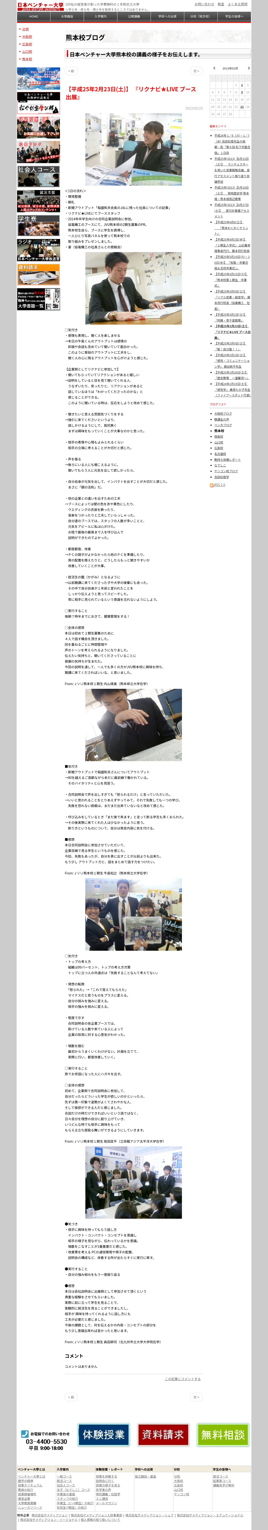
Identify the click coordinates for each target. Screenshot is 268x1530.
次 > (196, 71)
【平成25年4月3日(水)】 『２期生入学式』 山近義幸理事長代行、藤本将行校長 (232, 245)
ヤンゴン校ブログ (226, 471)
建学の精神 (25, 1481)
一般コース (64, 1476)
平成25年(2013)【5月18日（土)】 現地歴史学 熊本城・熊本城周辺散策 (231, 193)
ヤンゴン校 (181, 1494)
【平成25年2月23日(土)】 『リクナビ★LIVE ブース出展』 (232, 332)
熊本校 (27, 59)
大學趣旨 (67, 16)
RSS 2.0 (217, 484)
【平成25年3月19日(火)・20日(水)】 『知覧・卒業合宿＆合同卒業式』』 (232, 262)
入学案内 (100, 16)
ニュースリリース (30, 1507)
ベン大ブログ (223, 425)
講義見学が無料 (223, 1485)
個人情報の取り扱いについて (100, 1519)
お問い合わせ (204, 4)
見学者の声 (103, 1489)
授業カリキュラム (30, 1485)
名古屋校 (220, 453)
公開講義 (134, 16)
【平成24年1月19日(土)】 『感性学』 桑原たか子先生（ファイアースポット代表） (233, 389)
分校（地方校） (200, 16)
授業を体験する (106, 1476)
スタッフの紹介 (67, 1498)
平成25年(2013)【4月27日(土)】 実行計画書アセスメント (232, 210)
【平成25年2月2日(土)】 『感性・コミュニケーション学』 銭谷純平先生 (232, 361)
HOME (33, 16)
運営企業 (24, 1498)
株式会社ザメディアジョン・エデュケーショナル (210, 1515)
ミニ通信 (102, 1498)
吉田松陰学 (221, 477)
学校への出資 (167, 16)
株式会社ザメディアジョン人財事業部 (96, 1515)
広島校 (218, 448)
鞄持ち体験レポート (227, 459)
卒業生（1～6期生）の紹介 (75, 1503)
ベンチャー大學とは (31, 1476)
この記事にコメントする (183, 1378)
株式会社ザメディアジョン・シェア (149, 1515)
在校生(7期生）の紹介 (72, 1507)
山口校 (218, 442)
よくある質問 (237, 4)
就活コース (64, 1481)
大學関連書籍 (27, 1503)
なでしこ (220, 465)
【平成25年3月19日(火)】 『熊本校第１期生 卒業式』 (231, 280)
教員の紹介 (25, 1489)
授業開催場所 (27, 1494)
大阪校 (27, 36)
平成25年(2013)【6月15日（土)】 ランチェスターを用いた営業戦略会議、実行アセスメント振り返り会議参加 (232, 170)
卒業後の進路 (66, 1494)
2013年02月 (230, 68)
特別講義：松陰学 (108, 1494)
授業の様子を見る (108, 1485)
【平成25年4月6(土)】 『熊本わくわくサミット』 (231, 228)
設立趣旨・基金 (145, 1476)
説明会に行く (105, 1481)
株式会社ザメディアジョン (50, 1515)
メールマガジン (106, 1503)
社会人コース (66, 1485)
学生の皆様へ (234, 16)
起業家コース (222, 1481)
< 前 (71, 71)
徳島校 (218, 436)
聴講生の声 (221, 419)
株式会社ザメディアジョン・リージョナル (49, 1519)
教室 (221, 4)
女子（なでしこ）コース (73, 1489)
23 (242, 107)
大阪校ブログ (223, 413)
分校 (25, 29)
